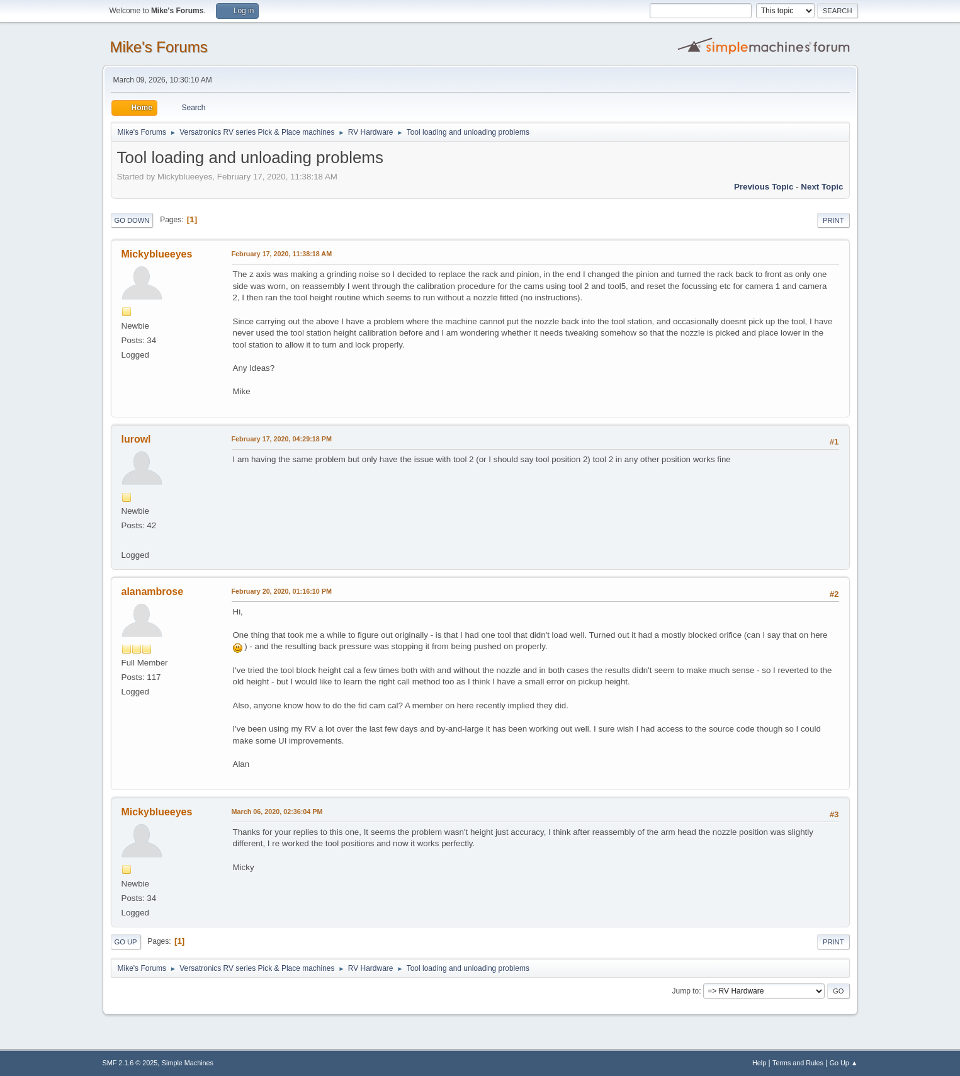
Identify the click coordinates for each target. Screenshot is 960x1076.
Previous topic (764, 186)
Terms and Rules (797, 1063)
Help (759, 1063)
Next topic (822, 186)
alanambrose (152, 591)
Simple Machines (187, 1063)
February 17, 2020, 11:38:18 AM (282, 254)
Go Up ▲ (844, 1063)
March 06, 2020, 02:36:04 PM (277, 811)
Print (833, 220)
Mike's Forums (159, 46)
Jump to (685, 991)
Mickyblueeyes (157, 254)
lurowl (136, 439)
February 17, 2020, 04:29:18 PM (282, 439)
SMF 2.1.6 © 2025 (130, 1063)
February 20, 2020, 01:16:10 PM (282, 591)
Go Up (126, 942)
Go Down (132, 220)
